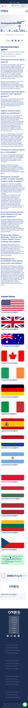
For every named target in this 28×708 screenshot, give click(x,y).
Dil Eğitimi (14, 628)
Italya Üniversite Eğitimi (9, 414)
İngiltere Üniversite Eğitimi (12, 647)
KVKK (14, 630)
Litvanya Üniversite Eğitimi (9, 533)
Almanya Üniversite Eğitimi (10, 397)
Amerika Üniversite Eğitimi (9, 312)
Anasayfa (14, 617)
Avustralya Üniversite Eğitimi (10, 346)
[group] (14, 589)
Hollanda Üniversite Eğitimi (10, 448)
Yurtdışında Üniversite (10, 34)
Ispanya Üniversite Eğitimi (9, 431)
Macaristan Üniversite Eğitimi (10, 499)
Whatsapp (15, 5)
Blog (11, 2)
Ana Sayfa (3, 34)
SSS (14, 626)
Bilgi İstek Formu (22, 6)
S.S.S (14, 2)
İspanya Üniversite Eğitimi (13, 668)
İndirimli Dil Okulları (5, 6)
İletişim (18, 2)
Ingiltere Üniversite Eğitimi (9, 329)
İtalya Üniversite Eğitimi (12, 666)
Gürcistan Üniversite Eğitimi (13, 697)
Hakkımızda (14, 620)
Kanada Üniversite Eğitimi (9, 363)
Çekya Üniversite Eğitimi (9, 550)
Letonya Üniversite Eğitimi (9, 516)
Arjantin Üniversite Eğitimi (9, 465)
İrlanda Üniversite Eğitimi (9, 380)
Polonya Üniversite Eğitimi (9, 482)
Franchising (14, 622)
